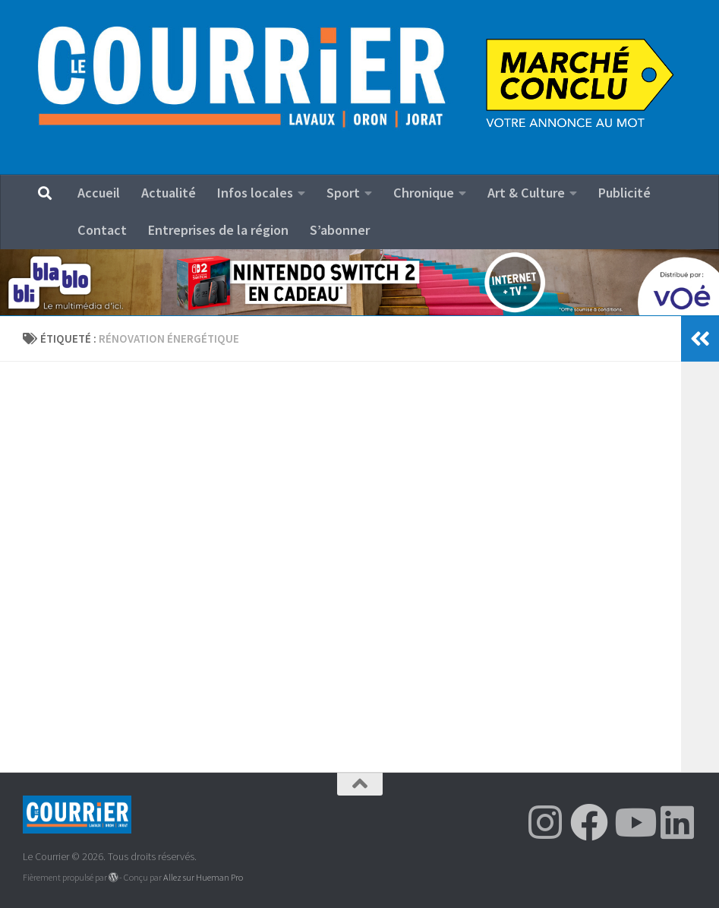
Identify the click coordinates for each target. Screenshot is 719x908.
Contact (102, 230)
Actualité (168, 192)
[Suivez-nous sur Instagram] (545, 822)
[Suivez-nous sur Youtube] (633, 822)
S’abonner (340, 230)
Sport (343, 192)
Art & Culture (526, 192)
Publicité (624, 192)
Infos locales (255, 192)
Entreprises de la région (218, 230)
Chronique (423, 192)
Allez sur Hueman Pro (203, 877)
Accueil (98, 192)
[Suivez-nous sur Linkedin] (677, 822)
